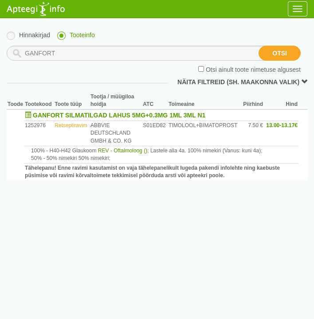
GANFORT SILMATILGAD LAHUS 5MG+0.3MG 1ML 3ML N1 (119, 115)
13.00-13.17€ (282, 125)
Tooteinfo (82, 35)
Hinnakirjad (34, 35)
